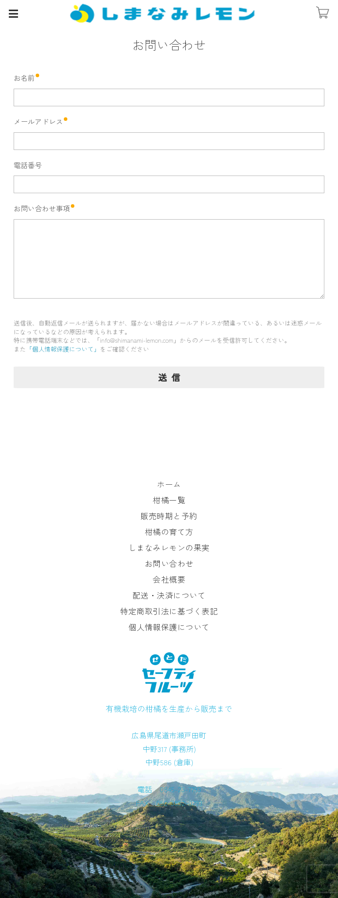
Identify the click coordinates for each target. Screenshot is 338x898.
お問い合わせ (169, 563)
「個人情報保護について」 (63, 348)
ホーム (169, 484)
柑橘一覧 (169, 499)
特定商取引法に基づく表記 (169, 611)
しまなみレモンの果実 (169, 547)
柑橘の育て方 (169, 531)
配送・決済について (169, 595)
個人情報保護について (169, 626)
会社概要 (169, 579)
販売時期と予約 (169, 515)
